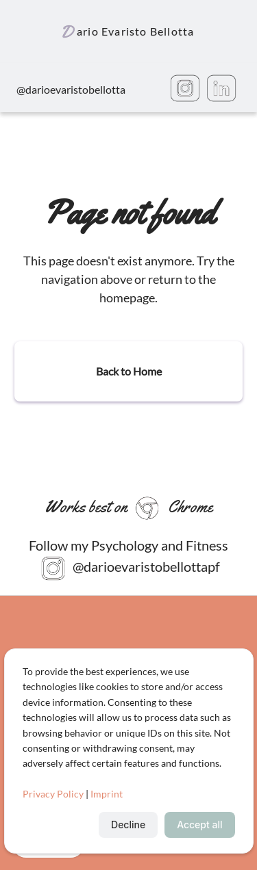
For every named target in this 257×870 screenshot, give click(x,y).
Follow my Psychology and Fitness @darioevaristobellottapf (128, 559)
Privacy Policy (53, 794)
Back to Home (129, 371)
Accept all (199, 824)
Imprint (106, 794)
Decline (128, 824)
